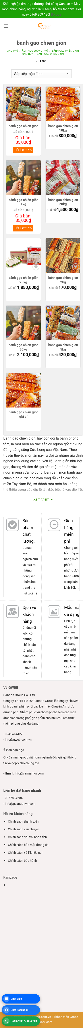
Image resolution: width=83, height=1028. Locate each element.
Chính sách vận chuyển (24, 829)
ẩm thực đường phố (35, 50)
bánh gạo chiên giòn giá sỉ (23, 414)
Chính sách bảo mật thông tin (28, 845)
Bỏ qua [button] (56, 14)
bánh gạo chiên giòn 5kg (63, 347)
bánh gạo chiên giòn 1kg (23, 202)
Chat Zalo (16, 998)
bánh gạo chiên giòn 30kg (23, 347)
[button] (6, 25)
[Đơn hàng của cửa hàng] (41, 73)
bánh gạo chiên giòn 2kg (63, 280)
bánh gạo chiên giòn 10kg (63, 128)
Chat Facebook (19, 1010)
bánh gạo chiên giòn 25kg (23, 280)
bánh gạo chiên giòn (23, 126)
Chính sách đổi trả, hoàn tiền (27, 837)
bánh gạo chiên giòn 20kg (63, 202)
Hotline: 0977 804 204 (24, 1021)
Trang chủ (11, 50)
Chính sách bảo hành (22, 861)
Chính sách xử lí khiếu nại (25, 853)
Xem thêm (41, 499)
